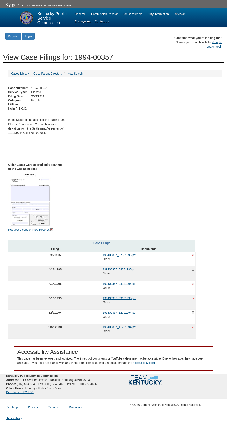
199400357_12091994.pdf (119, 312)
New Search (75, 73)
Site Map (12, 407)
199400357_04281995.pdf (119, 269)
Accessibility (14, 418)
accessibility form (144, 362)
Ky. (12, 4)
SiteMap (180, 14)
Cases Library (20, 73)
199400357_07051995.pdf (119, 255)
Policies (33, 407)
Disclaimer (75, 407)
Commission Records (105, 14)
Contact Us (102, 21)
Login (28, 36)
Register (13, 36)
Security (53, 407)
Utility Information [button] (159, 14)
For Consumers (132, 14)
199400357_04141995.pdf (119, 283)
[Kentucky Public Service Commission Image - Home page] (43, 17)
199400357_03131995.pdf (119, 298)
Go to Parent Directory (47, 73)
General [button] (81, 14)
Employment (83, 21)
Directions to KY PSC (20, 392)
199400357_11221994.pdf (119, 327)
